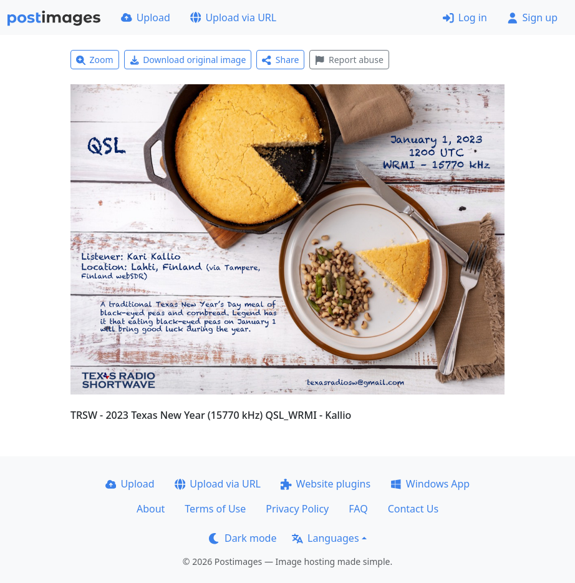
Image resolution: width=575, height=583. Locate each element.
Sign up (532, 17)
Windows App (430, 484)
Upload (145, 17)
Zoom (95, 60)
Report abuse (349, 60)
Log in (465, 17)
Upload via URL (233, 17)
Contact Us (413, 509)
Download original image (188, 60)
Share (280, 60)
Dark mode (242, 538)
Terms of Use (215, 509)
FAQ (358, 509)
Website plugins (325, 484)
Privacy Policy (297, 509)
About (151, 509)
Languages (325, 538)
